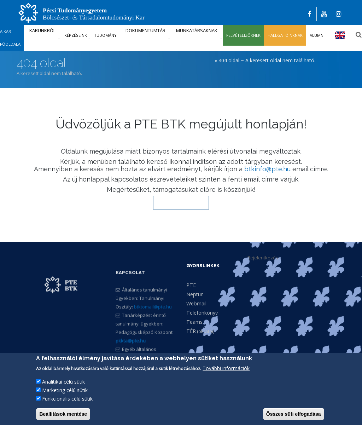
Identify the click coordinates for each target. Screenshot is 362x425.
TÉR (191, 331)
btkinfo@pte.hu (267, 169)
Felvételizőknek (243, 35)
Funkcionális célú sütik (67, 399)
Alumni (317, 35)
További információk (226, 368)
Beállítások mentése (63, 414)
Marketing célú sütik (65, 390)
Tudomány (105, 35)
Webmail (196, 303)
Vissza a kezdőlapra (181, 203)
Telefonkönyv (202, 312)
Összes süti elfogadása (293, 414)
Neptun (195, 294)
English (340, 35)
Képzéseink (75, 35)
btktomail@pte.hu (153, 323)
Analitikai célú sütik (63, 382)
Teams (194, 321)
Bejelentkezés (262, 257)
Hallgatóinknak (285, 35)
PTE (191, 285)
